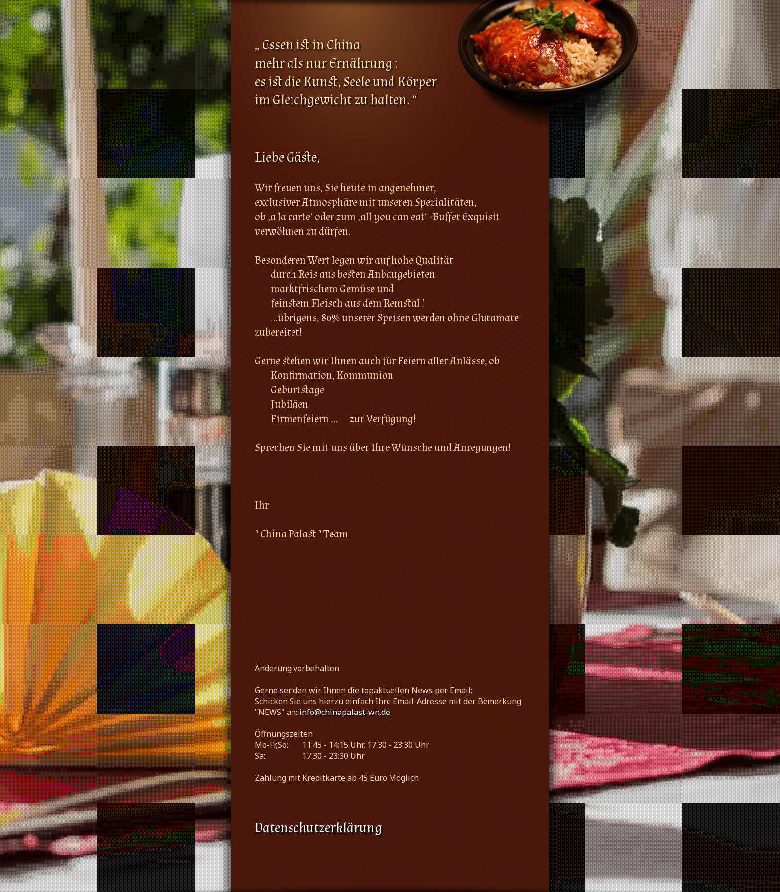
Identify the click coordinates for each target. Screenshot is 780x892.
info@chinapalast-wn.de (344, 712)
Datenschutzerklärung (318, 828)
